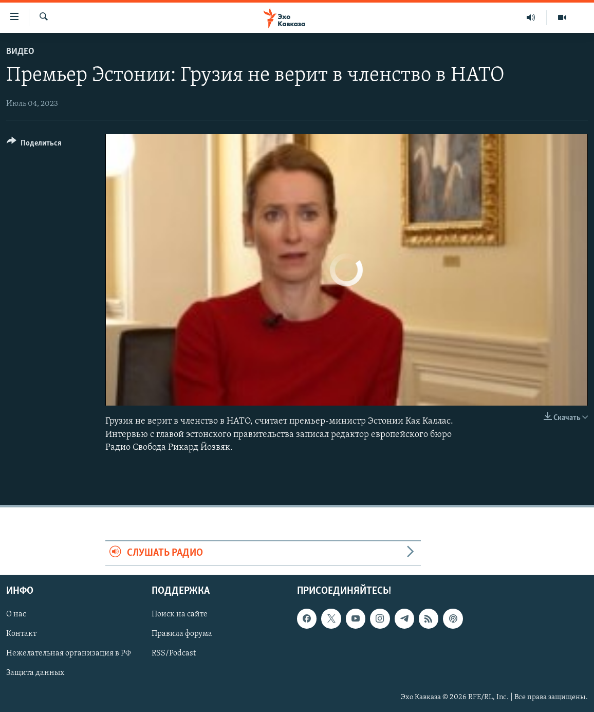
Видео (20, 52)
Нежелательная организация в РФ (68, 654)
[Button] (34, 144)
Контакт (21, 634)
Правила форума (182, 634)
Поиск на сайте (180, 615)
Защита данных (35, 673)
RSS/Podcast (174, 654)
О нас (16, 615)
